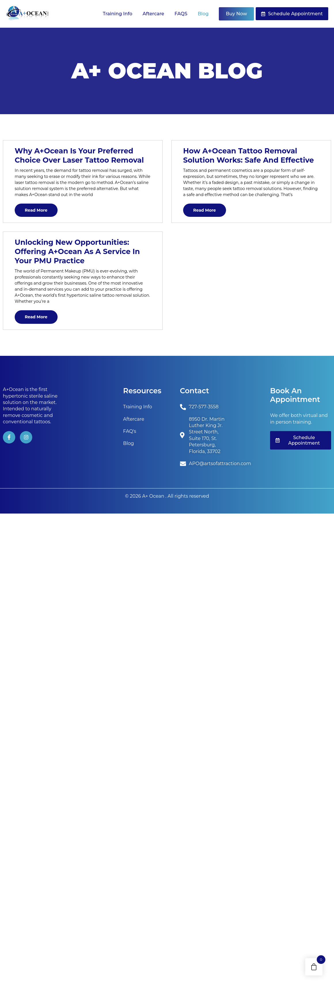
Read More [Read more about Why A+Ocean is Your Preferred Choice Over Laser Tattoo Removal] (36, 210)
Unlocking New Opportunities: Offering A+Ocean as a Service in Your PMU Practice (77, 251)
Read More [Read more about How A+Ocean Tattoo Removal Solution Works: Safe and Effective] (204, 210)
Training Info (117, 13)
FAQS (180, 13)
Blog (203, 13)
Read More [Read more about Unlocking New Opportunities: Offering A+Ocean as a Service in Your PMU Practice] (36, 316)
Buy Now (236, 13)
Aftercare (153, 13)
